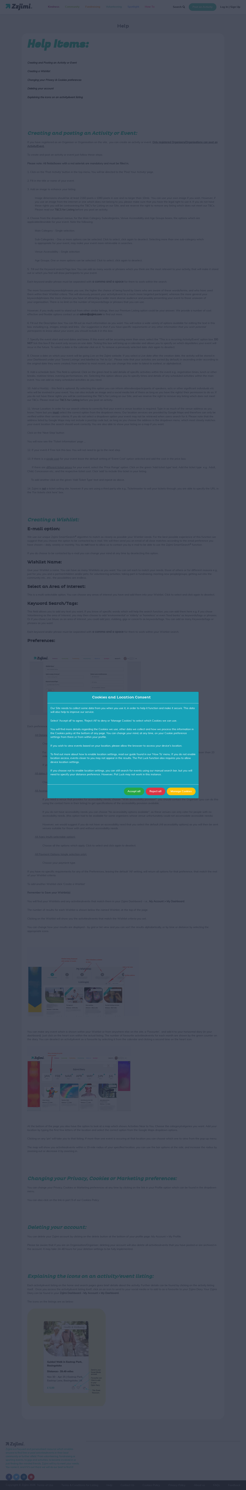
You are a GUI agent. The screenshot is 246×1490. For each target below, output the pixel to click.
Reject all (155, 791)
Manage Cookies (181, 791)
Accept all (134, 791)
